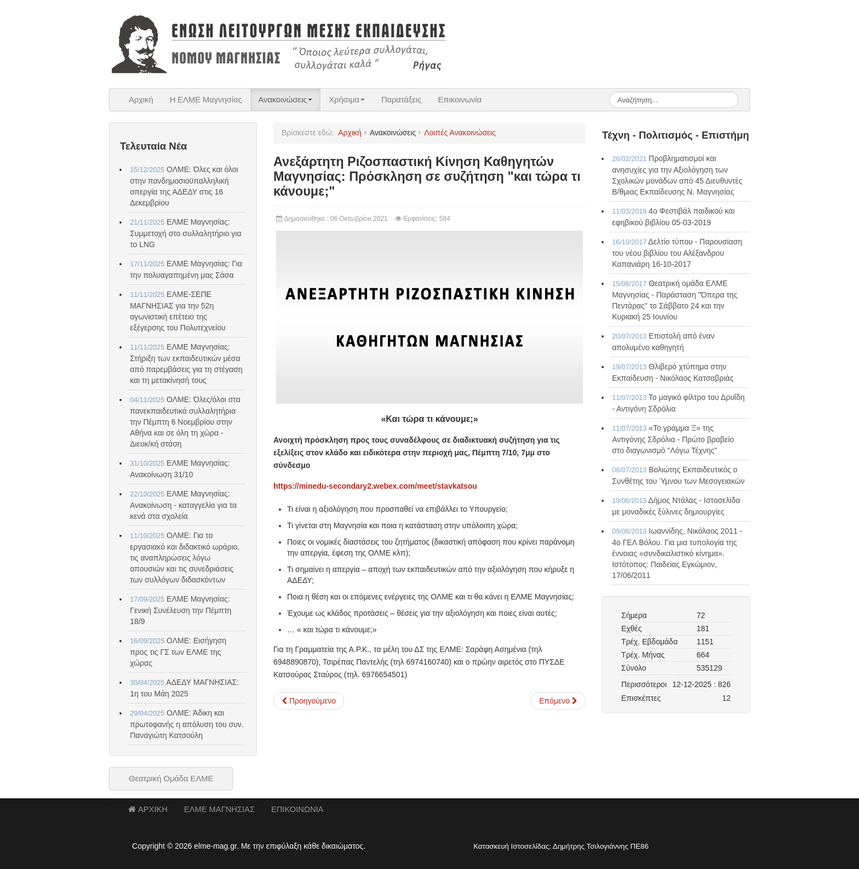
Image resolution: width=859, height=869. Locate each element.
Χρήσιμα (347, 99)
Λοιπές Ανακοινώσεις (460, 132)
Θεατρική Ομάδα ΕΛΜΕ (171, 778)
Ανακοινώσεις (286, 99)
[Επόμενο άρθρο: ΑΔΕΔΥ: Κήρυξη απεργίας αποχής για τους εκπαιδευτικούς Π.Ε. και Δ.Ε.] (558, 701)
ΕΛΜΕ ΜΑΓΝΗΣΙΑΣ (219, 809)
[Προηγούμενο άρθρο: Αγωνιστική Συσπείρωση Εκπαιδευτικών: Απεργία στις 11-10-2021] (308, 701)
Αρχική (141, 99)
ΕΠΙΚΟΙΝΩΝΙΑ (297, 809)
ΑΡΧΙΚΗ (148, 809)
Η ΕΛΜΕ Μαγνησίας (206, 99)
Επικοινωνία (460, 99)
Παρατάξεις (401, 99)
